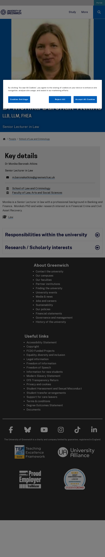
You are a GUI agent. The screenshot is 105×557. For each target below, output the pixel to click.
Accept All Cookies (85, 99)
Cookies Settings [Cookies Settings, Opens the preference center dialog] (19, 99)
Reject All (60, 99)
